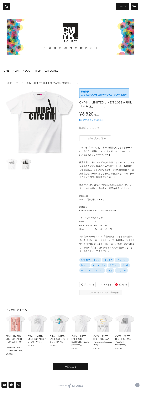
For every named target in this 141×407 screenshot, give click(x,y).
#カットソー (121, 260)
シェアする (106, 284)
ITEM (38, 70)
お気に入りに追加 (97, 138)
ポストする (89, 284)
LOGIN (122, 6)
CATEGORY (51, 70)
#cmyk (125, 265)
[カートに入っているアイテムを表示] (134, 6)
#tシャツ (85, 265)
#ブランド (114, 265)
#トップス (108, 260)
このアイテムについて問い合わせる (102, 292)
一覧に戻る (70, 366)
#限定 (109, 270)
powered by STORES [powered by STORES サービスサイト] (71, 385)
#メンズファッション (90, 260)
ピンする (123, 284)
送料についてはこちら (93, 120)
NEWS (16, 70)
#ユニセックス (99, 265)
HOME (5, 70)
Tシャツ (19, 83)
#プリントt (121, 270)
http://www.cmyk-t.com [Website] (137, 385)
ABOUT (27, 70)
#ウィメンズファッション (92, 270)
